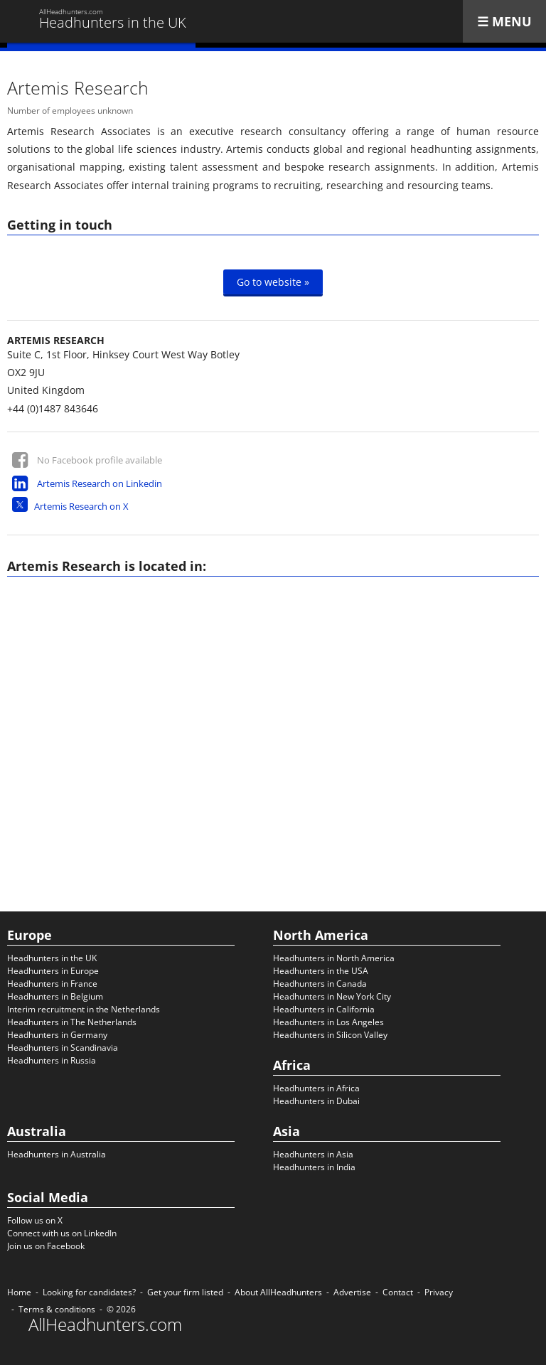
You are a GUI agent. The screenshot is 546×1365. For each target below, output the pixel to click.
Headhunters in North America (334, 958)
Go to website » (273, 282)
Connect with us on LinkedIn (62, 1233)
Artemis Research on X (81, 506)
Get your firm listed (185, 1292)
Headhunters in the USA (320, 971)
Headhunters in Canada (320, 984)
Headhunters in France (52, 984)
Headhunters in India (314, 1167)
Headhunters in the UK (52, 958)
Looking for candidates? (89, 1292)
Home (19, 1292)
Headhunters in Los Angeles (328, 1022)
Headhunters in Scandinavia (62, 1048)
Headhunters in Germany (57, 1035)
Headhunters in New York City (332, 996)
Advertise (352, 1292)
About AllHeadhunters (278, 1292)
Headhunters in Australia (56, 1154)
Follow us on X (35, 1220)
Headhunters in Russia (51, 1060)
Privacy (438, 1292)
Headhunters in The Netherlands (71, 1022)
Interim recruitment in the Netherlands (83, 1009)
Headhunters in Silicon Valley (330, 1035)
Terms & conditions (56, 1309)
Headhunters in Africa (316, 1088)
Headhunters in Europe (53, 971)
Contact (397, 1292)
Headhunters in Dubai (316, 1101)
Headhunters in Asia (313, 1154)
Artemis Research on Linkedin (99, 483)
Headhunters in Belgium (55, 996)
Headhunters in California (324, 1009)
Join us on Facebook (46, 1246)
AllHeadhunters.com (105, 1324)
